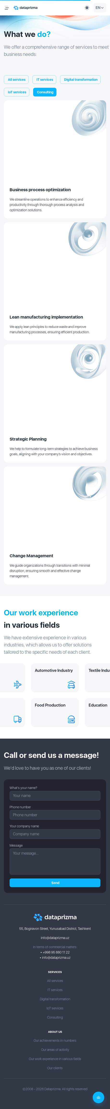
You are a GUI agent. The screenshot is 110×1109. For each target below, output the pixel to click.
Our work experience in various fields (55, 1059)
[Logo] (25, 8)
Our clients (55, 1068)
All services (16, 79)
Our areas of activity (55, 1050)
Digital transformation (80, 79)
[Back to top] (98, 1097)
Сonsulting (44, 92)
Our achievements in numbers (55, 1040)
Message (16, 845)
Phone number (20, 807)
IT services (44, 79)
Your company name (24, 826)
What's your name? (23, 788)
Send (55, 882)
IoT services (16, 92)
